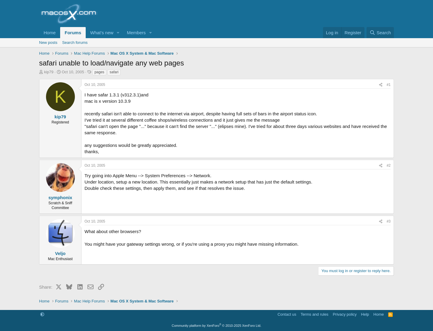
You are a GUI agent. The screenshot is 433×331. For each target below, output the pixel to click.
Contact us (287, 314)
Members (136, 32)
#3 (389, 221)
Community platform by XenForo (216, 325)
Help (365, 314)
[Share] (381, 84)
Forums (73, 32)
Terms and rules (314, 314)
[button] (118, 32)
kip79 (49, 72)
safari (113, 72)
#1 (389, 85)
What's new (101, 32)
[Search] (380, 32)
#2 (389, 165)
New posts (48, 42)
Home (50, 32)
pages (99, 72)
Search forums (75, 42)
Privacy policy (345, 314)
